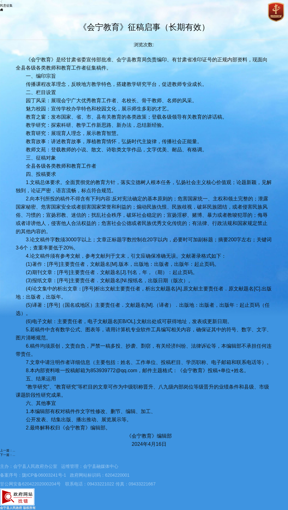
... (14, 450)
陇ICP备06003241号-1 (44, 475)
